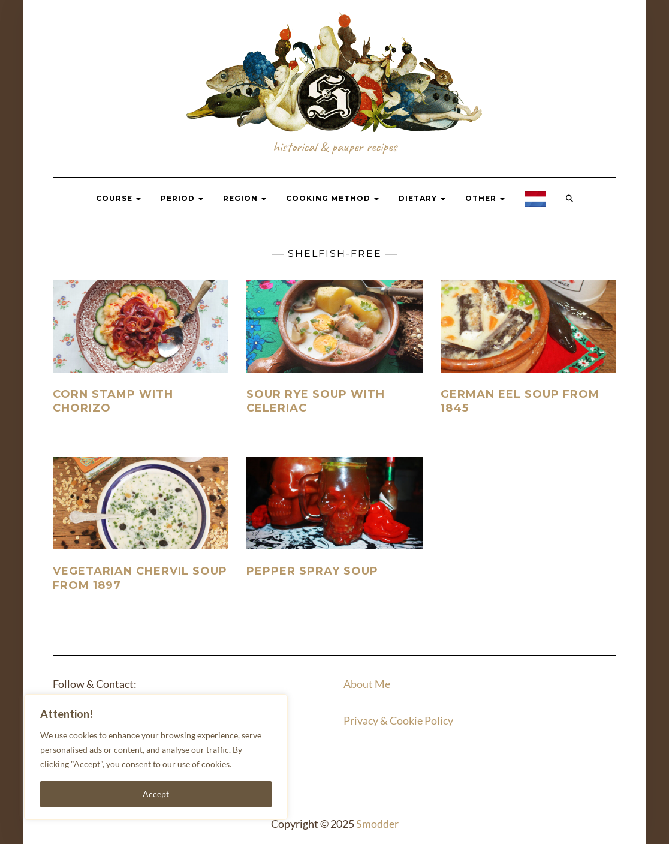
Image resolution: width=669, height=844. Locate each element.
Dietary (422, 198)
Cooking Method (332, 198)
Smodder (377, 823)
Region (244, 198)
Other (485, 198)
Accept (156, 794)
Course (118, 198)
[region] (156, 757)
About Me (366, 683)
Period (182, 198)
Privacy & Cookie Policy (398, 720)
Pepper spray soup (312, 571)
